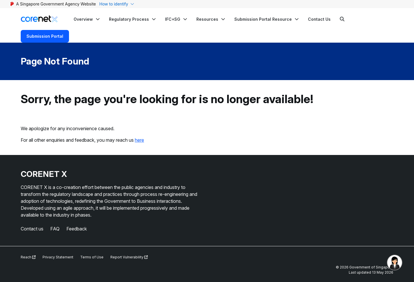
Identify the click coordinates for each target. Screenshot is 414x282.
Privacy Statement (58, 257)
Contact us (32, 229)
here (139, 140)
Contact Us (319, 19)
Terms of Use (91, 257)
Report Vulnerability (129, 257)
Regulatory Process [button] (129, 19)
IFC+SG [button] (172, 19)
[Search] (342, 19)
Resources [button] (207, 19)
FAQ (55, 229)
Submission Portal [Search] (44, 36)
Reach (28, 257)
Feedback (76, 229)
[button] (86, 19)
